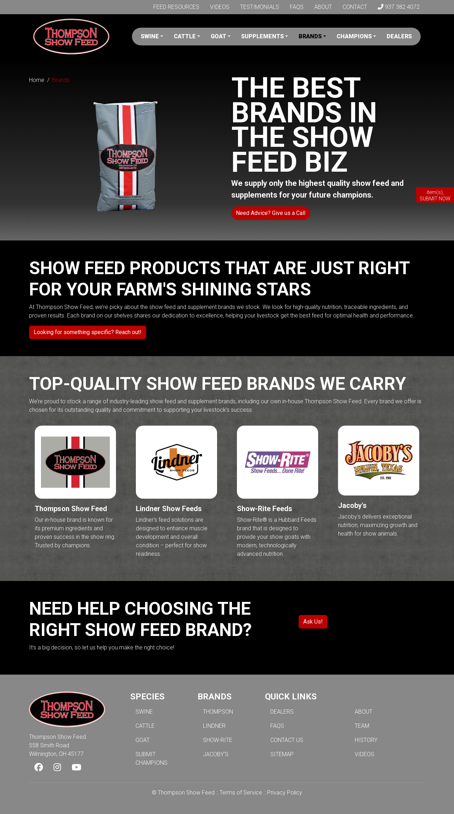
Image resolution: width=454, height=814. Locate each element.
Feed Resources (176, 7)
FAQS (277, 725)
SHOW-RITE (217, 740)
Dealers (399, 36)
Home (36, 80)
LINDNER (214, 725)
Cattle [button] (185, 36)
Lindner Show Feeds (169, 508)
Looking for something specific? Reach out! (88, 332)
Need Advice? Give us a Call (270, 213)
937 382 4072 (399, 7)
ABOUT (363, 711)
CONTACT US (286, 740)
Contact (355, 7)
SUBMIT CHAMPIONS (151, 758)
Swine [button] (150, 36)
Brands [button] (310, 36)
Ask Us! (313, 621)
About (323, 7)
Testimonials (259, 7)
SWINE (144, 711)
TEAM (362, 725)
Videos (219, 7)
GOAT (142, 740)
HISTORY (366, 740)
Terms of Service (241, 792)
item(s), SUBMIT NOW (435, 195)
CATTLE (145, 725)
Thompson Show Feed (71, 508)
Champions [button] (354, 36)
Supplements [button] (262, 36)
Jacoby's (352, 505)
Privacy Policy (284, 792)
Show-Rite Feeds (264, 508)
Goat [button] (218, 36)
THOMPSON (218, 711)
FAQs (297, 7)
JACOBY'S (215, 754)
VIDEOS (364, 754)
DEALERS (282, 711)
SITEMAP (282, 754)
